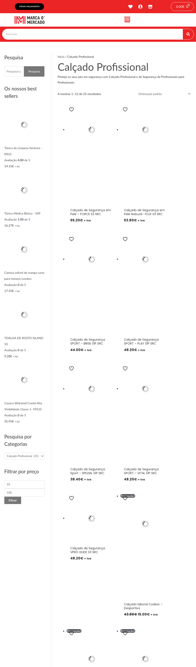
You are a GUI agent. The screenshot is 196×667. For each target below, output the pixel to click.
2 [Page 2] (70, 422)
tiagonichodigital (181, 653)
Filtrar (13, 501)
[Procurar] (188, 34)
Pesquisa (34, 71)
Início (61, 56)
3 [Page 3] (73, 422)
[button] (127, 20)
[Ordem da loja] (162, 94)
